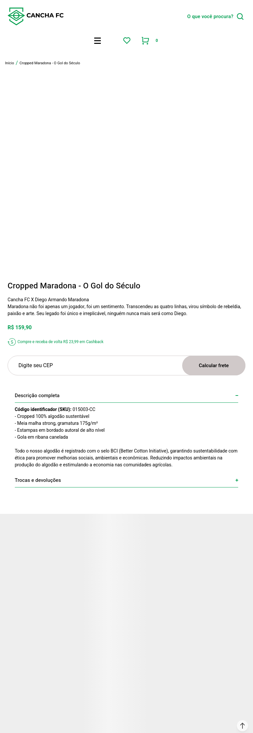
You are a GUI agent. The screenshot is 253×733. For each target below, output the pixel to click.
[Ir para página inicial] (9, 63)
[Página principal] (36, 16)
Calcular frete (214, 365)
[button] (242, 725)
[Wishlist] (126, 40)
